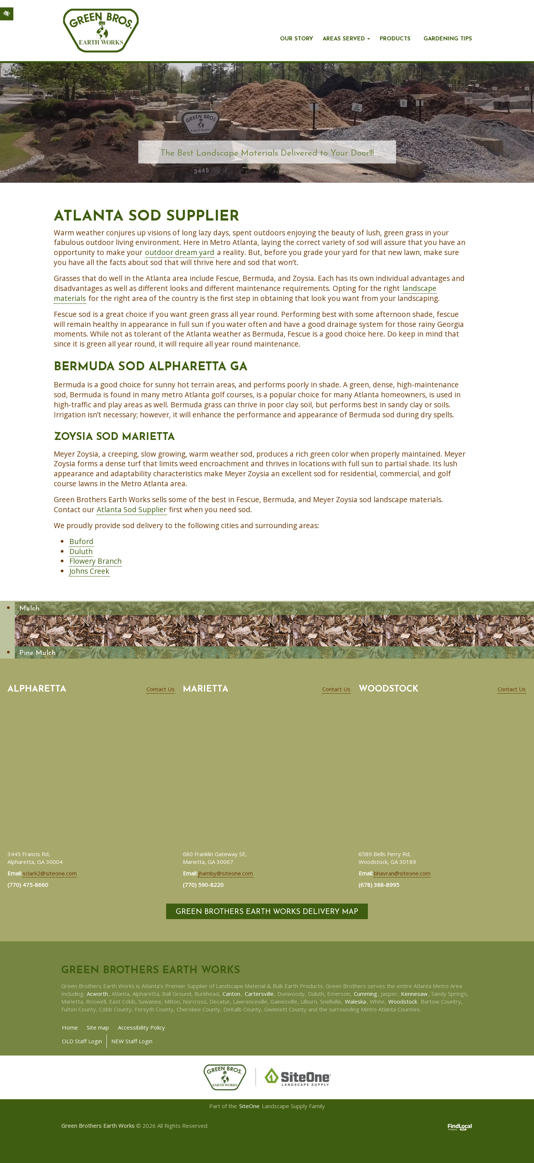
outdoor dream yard (179, 252)
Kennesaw (414, 993)
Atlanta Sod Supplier (132, 509)
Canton (231, 993)
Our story (296, 39)
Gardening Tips (447, 39)
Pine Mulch (37, 653)
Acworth (97, 993)
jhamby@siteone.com (225, 873)
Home (70, 1027)
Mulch (29, 608)
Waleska (355, 1001)
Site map (98, 1027)
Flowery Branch (95, 561)
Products (395, 39)
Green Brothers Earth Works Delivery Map (267, 912)
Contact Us (160, 689)
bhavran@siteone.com (402, 873)
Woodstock (402, 1001)
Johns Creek (89, 571)
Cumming (365, 993)
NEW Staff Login (131, 1041)
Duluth (81, 551)
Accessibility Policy (141, 1027)
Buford (81, 541)
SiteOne (249, 1106)
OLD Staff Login (82, 1041)
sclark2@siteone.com (50, 873)
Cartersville (259, 993)
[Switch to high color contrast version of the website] (6, 13)
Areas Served (344, 39)
